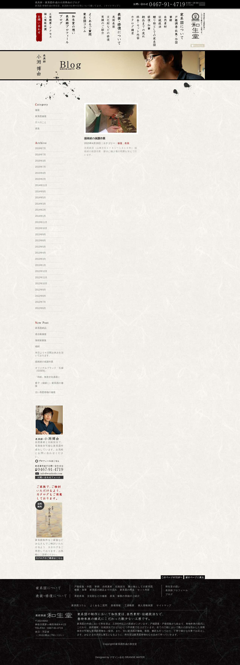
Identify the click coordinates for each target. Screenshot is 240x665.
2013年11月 (41, 222)
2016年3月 (40, 160)
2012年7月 (40, 302)
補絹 (37, 346)
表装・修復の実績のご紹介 (125, 596)
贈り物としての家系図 (140, 586)
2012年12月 (41, 271)
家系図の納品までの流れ (103, 589)
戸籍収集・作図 (83, 586)
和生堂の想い (172, 586)
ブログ (169, 594)
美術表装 (79, 596)
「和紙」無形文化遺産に (47, 377)
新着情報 (116, 605)
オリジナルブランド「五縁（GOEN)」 (49, 369)
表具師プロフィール (176, 590)
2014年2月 (40, 209)
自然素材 (107, 586)
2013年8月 (40, 240)
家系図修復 (40, 116)
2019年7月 (40, 148)
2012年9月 (40, 289)
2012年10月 (41, 283)
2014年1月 (40, 216)
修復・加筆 (80, 589)
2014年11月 (41, 185)
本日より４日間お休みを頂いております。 (49, 354)
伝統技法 (120, 586)
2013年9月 (40, 234)
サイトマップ (163, 605)
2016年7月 (40, 154)
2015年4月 (40, 173)
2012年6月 (40, 308)
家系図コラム (78, 605)
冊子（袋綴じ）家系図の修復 (49, 384)
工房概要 (130, 605)
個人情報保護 (145, 605)
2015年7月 (40, 166)
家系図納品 (40, 328)
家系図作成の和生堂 (126, 644)
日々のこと (40, 122)
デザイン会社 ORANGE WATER (127, 657)
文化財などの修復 (97, 596)
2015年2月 (40, 179)
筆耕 (97, 586)
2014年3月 (40, 203)
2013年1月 (40, 265)
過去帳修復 (40, 334)
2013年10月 (41, 228)
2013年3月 (40, 259)
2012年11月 (41, 277)
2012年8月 (40, 296)
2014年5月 (40, 197)
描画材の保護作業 (94, 138)
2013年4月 (40, 252)
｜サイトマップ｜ (112, 6)
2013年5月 (40, 246)
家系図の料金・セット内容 (135, 589)
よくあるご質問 (98, 605)
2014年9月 (40, 191)
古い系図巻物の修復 (45, 392)
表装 (127, 143)
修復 (120, 143)
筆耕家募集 (40, 340)
